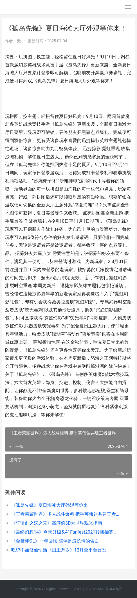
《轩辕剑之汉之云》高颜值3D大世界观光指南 (56, 523)
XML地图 (116, 589)
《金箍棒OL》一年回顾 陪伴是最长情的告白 (55, 541)
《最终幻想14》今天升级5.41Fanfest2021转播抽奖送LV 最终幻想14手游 (65, 532)
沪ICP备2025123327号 (91, 589)
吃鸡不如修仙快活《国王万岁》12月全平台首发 (58, 550)
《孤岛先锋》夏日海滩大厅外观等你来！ (51, 505)
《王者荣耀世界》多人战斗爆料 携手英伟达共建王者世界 (65, 514)
